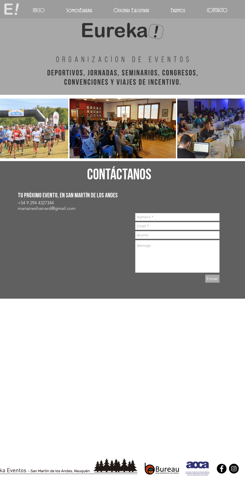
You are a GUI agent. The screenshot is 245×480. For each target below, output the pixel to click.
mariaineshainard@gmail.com (47, 208)
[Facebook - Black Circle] (221, 468)
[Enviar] (212, 279)
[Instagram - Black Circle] (234, 468)
